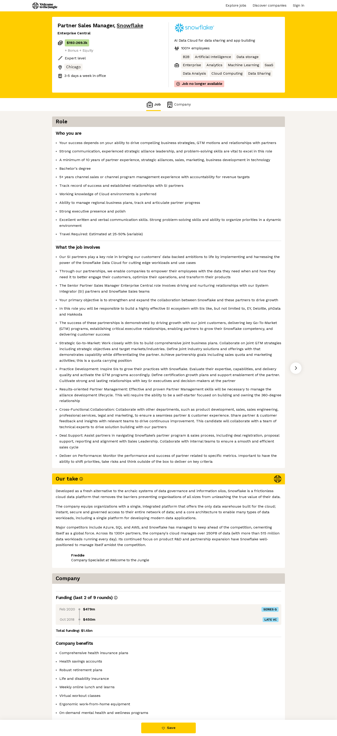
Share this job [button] (70, 700)
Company (178, 104)
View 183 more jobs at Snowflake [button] (118, 700)
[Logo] (44, 6)
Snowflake (130, 26)
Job (153, 104)
